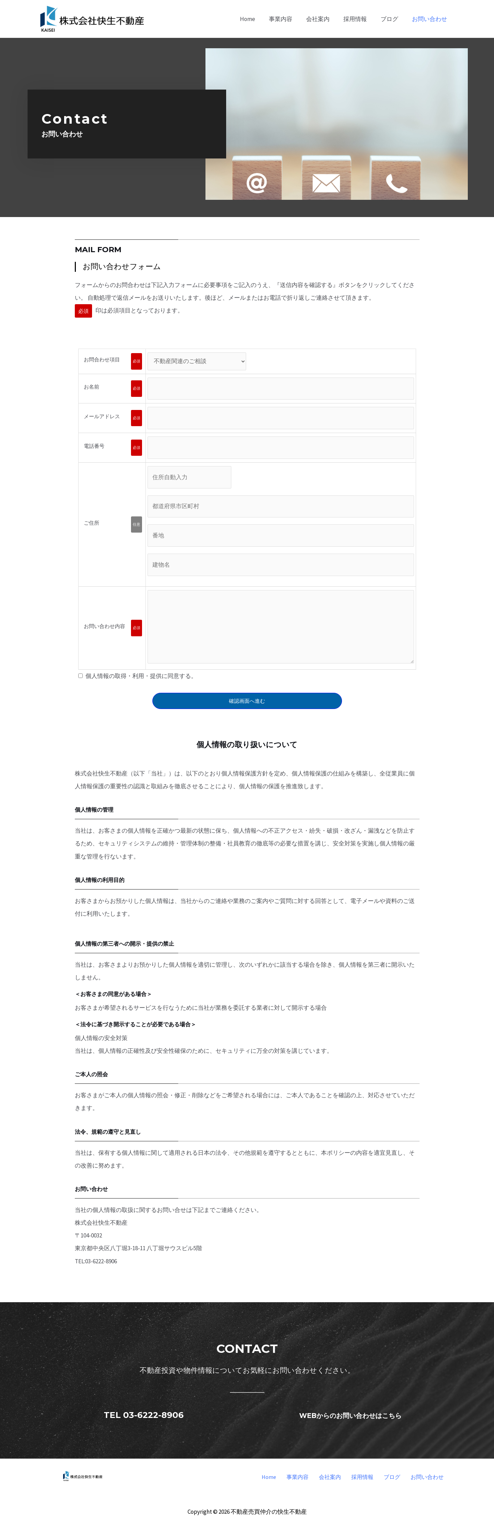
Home (269, 1476)
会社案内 (330, 1476)
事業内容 (297, 1476)
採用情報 (362, 1476)
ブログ (392, 1476)
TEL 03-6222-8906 (143, 1414)
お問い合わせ (427, 1476)
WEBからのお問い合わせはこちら (350, 1414)
